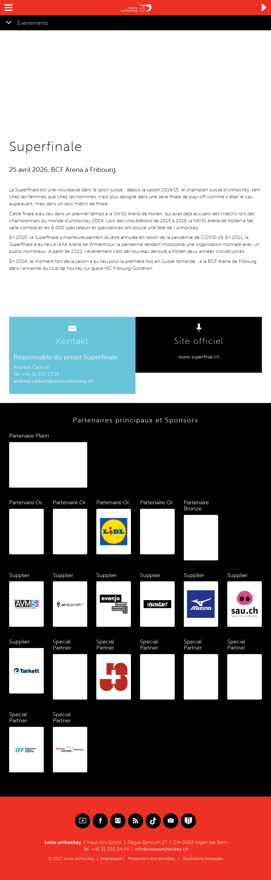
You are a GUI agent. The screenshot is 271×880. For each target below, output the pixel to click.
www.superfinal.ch (198, 357)
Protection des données (151, 858)
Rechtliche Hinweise (203, 858)
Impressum (111, 858)
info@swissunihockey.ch (161, 849)
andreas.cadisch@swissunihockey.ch (54, 381)
